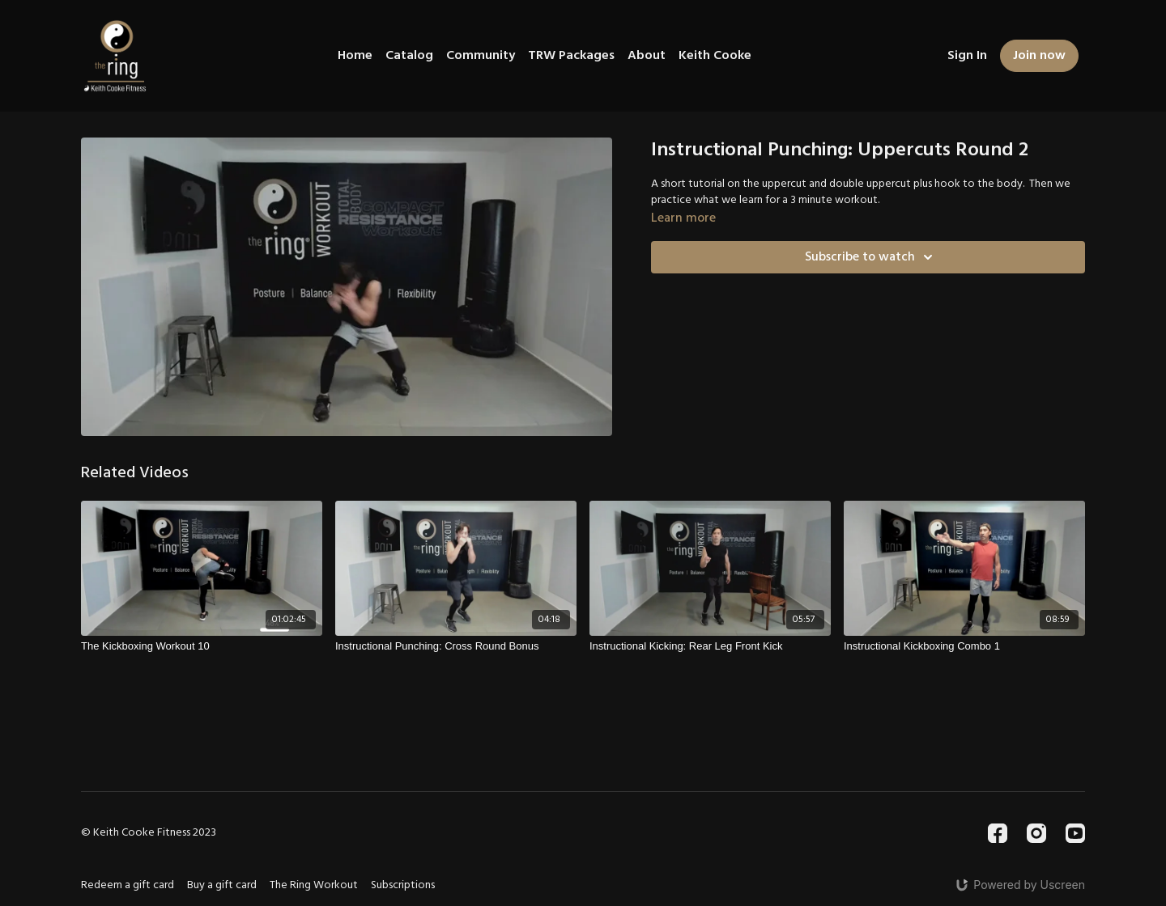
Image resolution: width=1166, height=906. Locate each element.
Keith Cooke (715, 56)
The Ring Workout (314, 885)
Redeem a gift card (127, 885)
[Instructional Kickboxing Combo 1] (964, 646)
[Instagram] (1036, 833)
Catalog (409, 56)
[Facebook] (997, 833)
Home (355, 56)
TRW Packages (571, 56)
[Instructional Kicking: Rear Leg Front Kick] (710, 646)
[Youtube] (1075, 833)
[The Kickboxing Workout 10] (201, 646)
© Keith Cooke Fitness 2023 (148, 833)
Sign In (967, 56)
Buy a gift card (222, 885)
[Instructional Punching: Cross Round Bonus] (456, 646)
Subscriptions (403, 885)
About (647, 56)
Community (480, 56)
